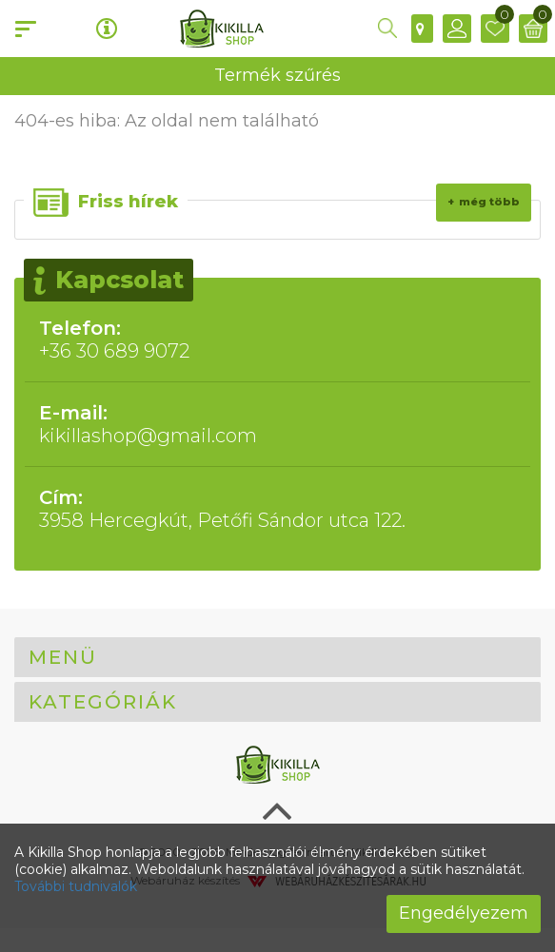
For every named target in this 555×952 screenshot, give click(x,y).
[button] (387, 28)
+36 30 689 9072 (277, 339)
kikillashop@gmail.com (277, 424)
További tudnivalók (75, 886)
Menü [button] (63, 657)
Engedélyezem (463, 913)
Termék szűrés (277, 75)
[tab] (277, 657)
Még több (489, 201)
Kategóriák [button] (103, 701)
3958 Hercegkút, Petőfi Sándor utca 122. (277, 509)
